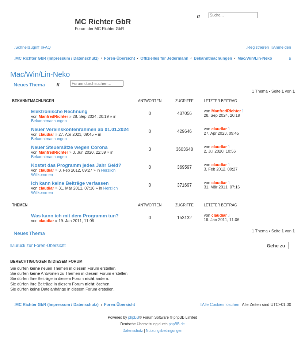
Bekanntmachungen (49, 121)
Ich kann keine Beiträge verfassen (70, 183)
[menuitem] (46, 47)
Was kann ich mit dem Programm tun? (75, 215)
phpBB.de (177, 324)
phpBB (133, 317)
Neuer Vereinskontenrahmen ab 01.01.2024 (80, 129)
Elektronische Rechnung (59, 111)
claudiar (46, 134)
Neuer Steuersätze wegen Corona (69, 147)
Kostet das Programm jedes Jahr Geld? (76, 165)
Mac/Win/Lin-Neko (40, 74)
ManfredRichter (53, 116)
